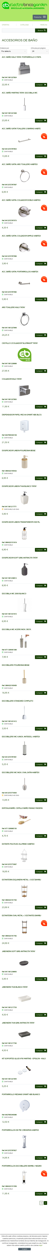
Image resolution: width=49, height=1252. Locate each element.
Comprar (41, 85)
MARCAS (43, 25)
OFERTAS (5, 25)
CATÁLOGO (24, 25)
